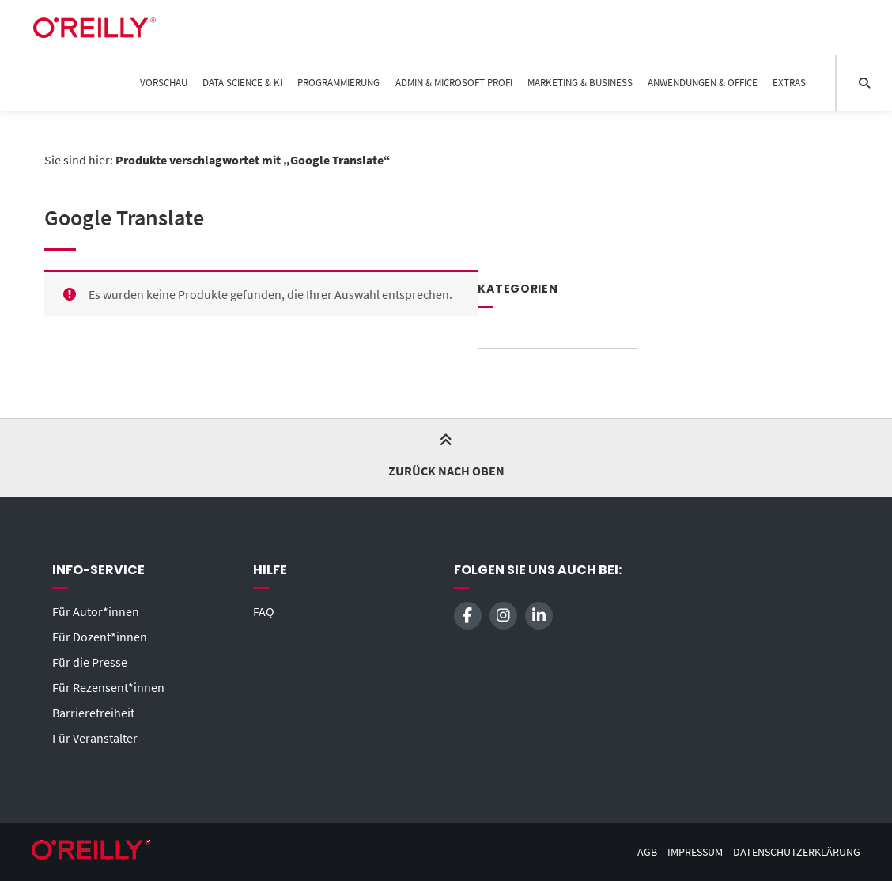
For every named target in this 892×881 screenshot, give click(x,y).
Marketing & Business (580, 82)
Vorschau (163, 82)
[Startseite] (94, 27)
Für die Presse (89, 662)
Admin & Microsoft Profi (453, 82)
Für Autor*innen (95, 611)
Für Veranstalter (95, 738)
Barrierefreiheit (93, 712)
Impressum (695, 852)
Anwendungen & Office (703, 82)
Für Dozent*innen (99, 637)
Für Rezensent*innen (108, 687)
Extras (789, 82)
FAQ (263, 611)
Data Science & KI (242, 82)
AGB (647, 852)
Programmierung (338, 82)
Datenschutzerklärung (796, 852)
